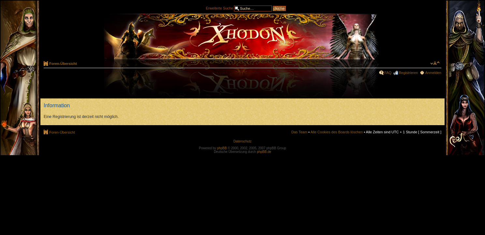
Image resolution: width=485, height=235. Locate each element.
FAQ (387, 73)
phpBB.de (264, 152)
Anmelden (433, 73)
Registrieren (408, 73)
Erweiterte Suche (219, 8)
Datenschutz (242, 141)
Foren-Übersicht (63, 64)
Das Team (299, 132)
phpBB (222, 148)
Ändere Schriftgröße (435, 63)
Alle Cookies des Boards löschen (336, 132)
